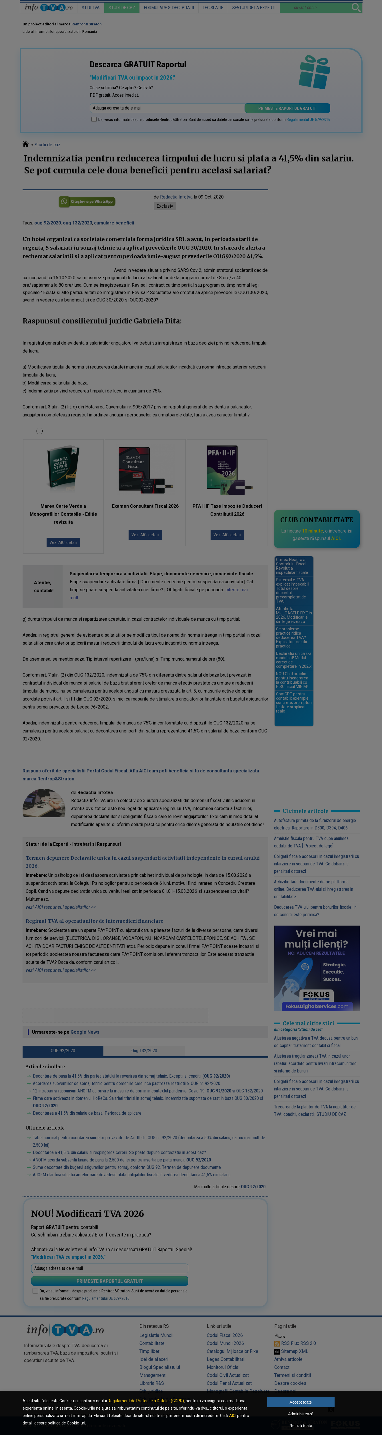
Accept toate (301, 1402)
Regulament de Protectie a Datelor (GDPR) (146, 1400)
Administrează (300, 1414)
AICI (232, 1415)
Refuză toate (300, 1425)
